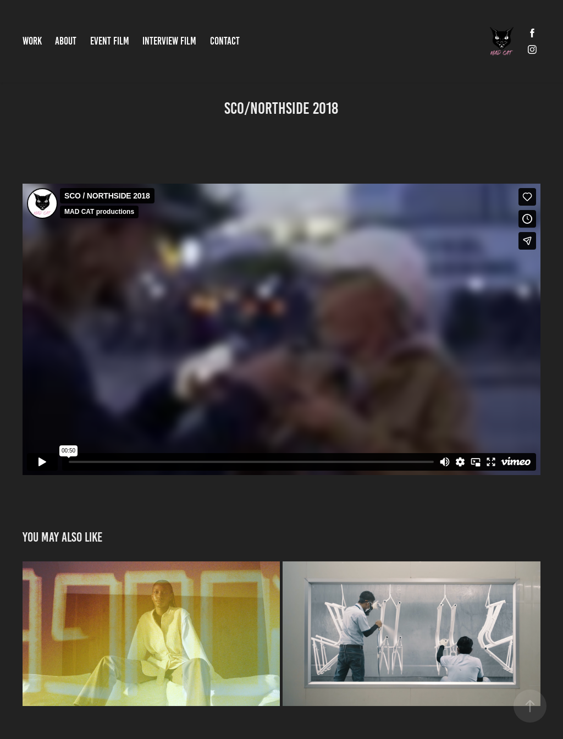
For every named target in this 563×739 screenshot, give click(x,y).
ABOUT (65, 41)
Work (32, 41)
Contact (225, 41)
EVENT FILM (109, 41)
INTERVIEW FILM (169, 41)
